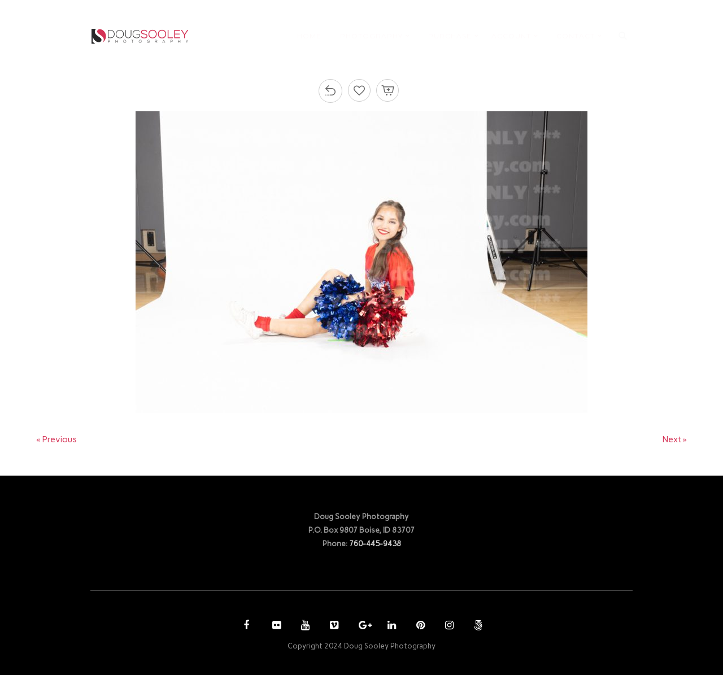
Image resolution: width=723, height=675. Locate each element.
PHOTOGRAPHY (371, 36)
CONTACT (575, 36)
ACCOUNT (511, 36)
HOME (309, 36)
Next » (675, 439)
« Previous (56, 439)
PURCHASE (450, 36)
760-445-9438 (375, 543)
